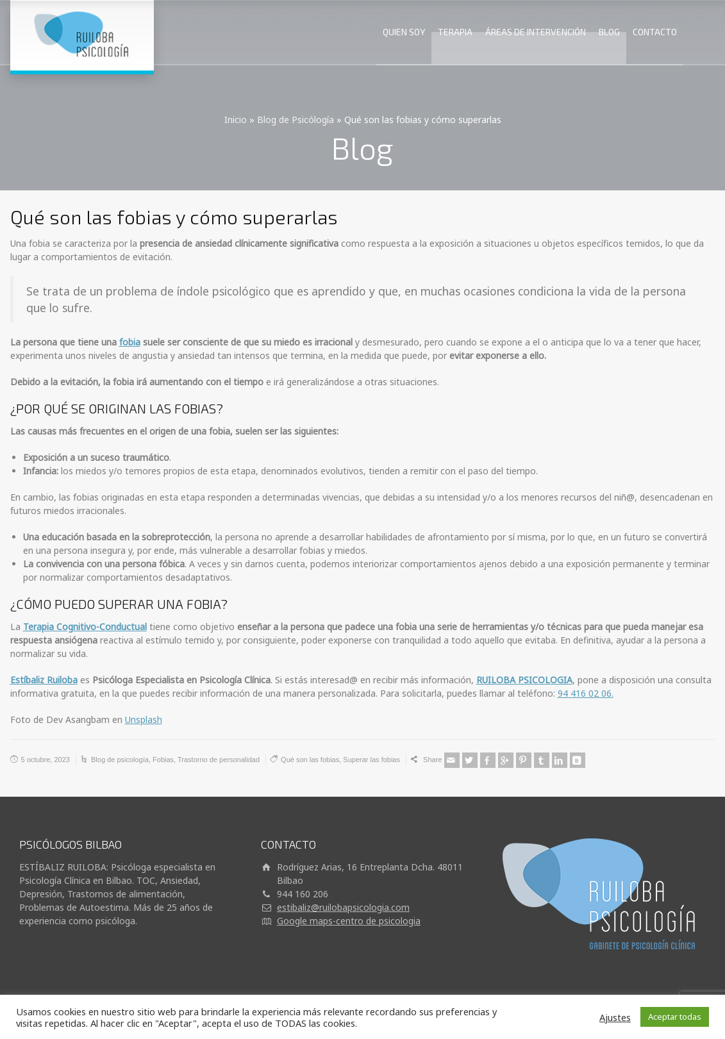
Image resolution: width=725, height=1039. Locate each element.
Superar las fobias (371, 759)
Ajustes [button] (615, 1017)
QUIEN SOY (404, 31)
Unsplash (143, 719)
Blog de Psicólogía (295, 119)
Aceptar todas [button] (674, 1016)
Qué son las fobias (310, 759)
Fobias (163, 759)
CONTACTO (655, 31)
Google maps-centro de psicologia (349, 921)
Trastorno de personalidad (219, 759)
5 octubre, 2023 (45, 759)
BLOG (609, 31)
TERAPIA (455, 31)
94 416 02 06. (585, 693)
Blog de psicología (120, 759)
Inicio (235, 119)
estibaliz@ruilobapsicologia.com (343, 907)
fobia (129, 342)
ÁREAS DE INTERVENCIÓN (535, 31)
